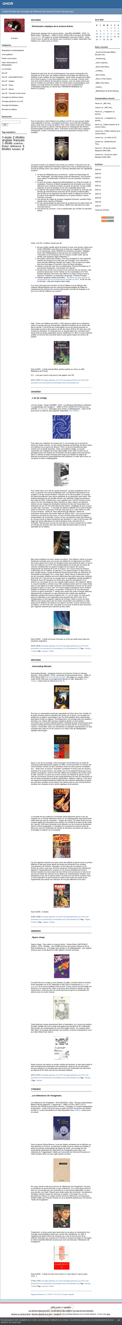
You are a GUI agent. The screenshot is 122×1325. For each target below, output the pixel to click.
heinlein (16, 149)
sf (23, 149)
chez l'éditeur (74, 411)
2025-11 (98, 190)
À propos (14, 38)
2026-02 (98, 178)
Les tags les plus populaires (83, 1311)
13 (100, 34)
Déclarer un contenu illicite (20, 1314)
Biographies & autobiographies (13, 50)
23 (111, 37)
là (39, 41)
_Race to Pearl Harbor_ (103, 79)
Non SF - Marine (8, 89)
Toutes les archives (102, 210)
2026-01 (98, 182)
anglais (7, 140)
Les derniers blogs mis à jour (39, 1311)
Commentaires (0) (58, 383)
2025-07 (98, 206)
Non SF (4, 73)
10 (115, 31)
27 (100, 39)
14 (104, 34)
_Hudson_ (98, 87)
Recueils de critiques (9, 109)
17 (115, 34)
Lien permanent (45, 383)
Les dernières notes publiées (61, 1311)
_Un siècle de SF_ (110, 137)
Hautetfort (67, 1307)
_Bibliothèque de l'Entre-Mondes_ (107, 91)
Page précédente (37, 1294)
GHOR (8, 4)
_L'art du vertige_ (39, 398)
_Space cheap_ (38, 937)
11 (118, 31)
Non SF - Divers (7, 85)
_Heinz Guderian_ (101, 63)
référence (15, 146)
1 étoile (7, 143)
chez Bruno (35, 37)
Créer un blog (56, 1307)
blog (108, 1314)
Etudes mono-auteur (9, 58)
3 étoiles (34, 922)
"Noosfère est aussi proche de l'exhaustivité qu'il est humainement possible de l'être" (63, 278)
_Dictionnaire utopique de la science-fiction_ (52, 26)
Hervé (97, 103)
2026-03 (98, 174)
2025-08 (98, 202)
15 (108, 34)
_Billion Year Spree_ (102, 83)
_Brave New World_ (102, 67)
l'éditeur (77, 1110)
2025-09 (98, 198)
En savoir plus (15, 1322)
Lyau (66, 595)
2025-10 (98, 194)
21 (104, 37)
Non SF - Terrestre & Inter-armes (14, 93)
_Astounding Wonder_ (42, 666)
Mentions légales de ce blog (42, 1314)
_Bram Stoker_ (100, 75)
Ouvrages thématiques (10, 105)
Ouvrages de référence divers (12, 97)
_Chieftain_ (99, 71)
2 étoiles (18, 137)
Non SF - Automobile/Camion (12, 77)
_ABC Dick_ (107, 103)
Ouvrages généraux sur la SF (12, 101)
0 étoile (7, 137)
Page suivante (68, 1294)
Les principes (6, 69)
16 (111, 34)
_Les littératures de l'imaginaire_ (46, 1095)
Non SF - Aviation (8, 81)
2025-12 (98, 186)
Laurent (98, 107)
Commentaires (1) (58, 648)
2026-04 (98, 169)
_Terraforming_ (100, 59)
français (18, 140)
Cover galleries (7, 54)
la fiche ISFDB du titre (55, 677)
